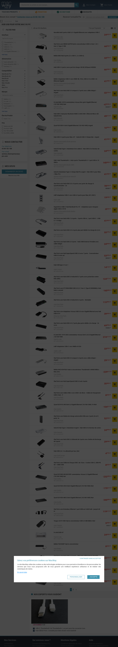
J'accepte (93, 577)
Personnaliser (76, 577)
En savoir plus (22, 572)
